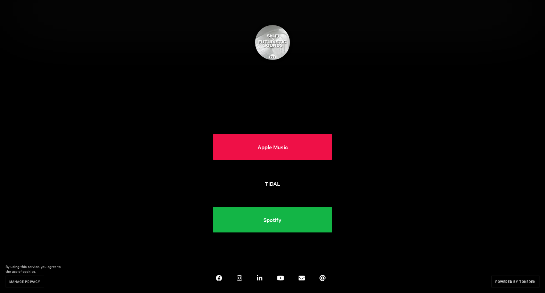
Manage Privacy (24, 281)
